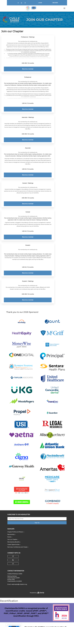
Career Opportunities (13, 544)
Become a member (27, 69)
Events (9, 537)
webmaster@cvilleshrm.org (19, 584)
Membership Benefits (13, 542)
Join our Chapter (12, 539)
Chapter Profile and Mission (15, 532)
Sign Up (37, 522)
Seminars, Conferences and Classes (17, 547)
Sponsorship (10, 534)
